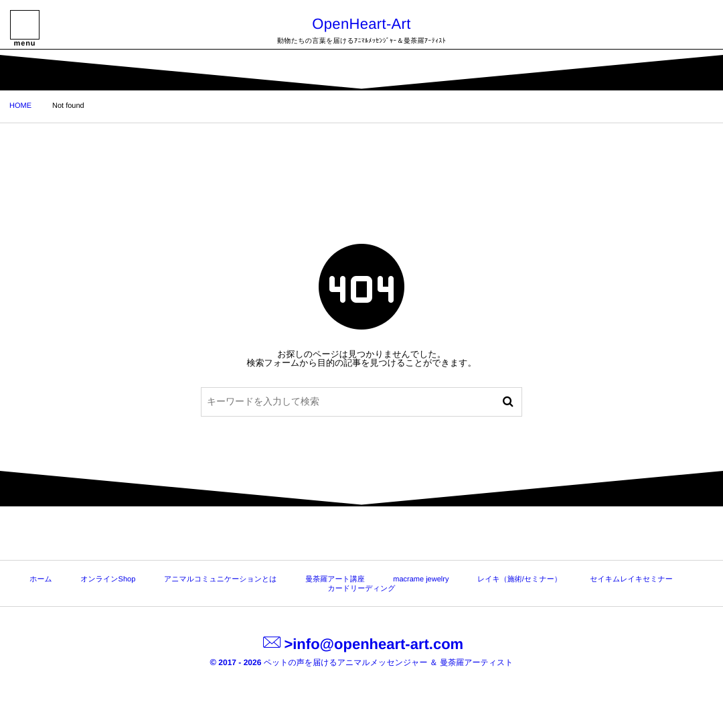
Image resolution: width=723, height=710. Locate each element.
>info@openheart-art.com (361, 644)
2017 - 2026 (236, 662)
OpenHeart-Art (361, 24)
